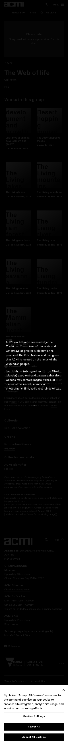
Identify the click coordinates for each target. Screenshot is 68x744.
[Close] (64, 691)
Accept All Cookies (34, 738)
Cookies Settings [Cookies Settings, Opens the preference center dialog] (34, 717)
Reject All (34, 728)
